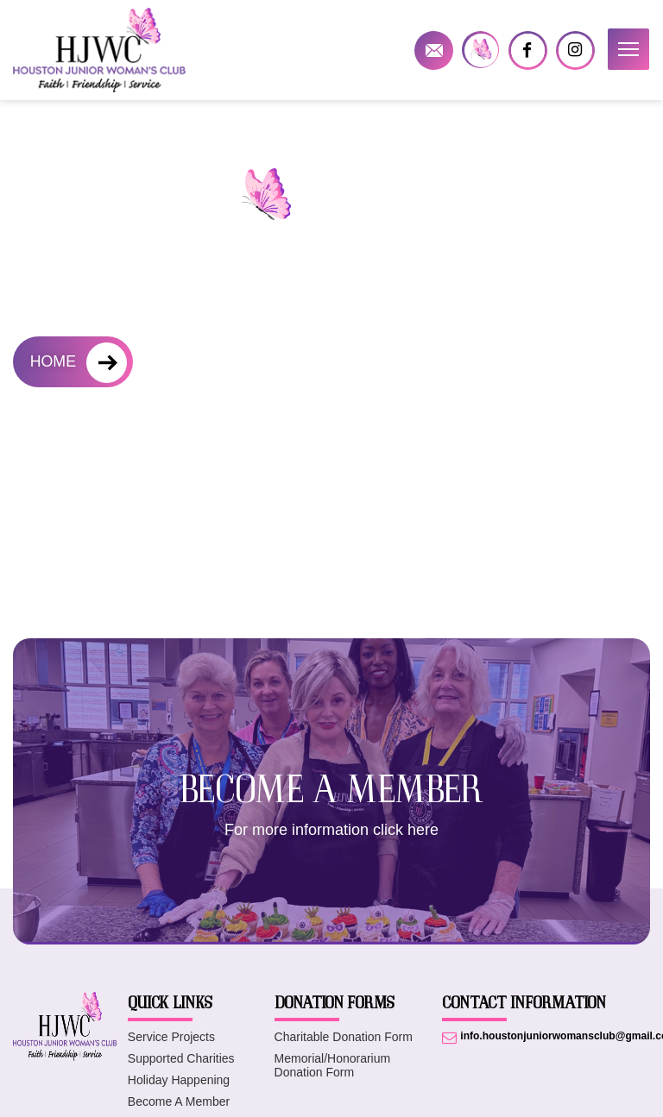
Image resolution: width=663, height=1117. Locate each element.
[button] (628, 49)
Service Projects (171, 1037)
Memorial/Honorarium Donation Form (333, 1065)
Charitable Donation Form (344, 1037)
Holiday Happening (179, 1080)
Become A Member (179, 1101)
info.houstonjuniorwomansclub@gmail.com (433, 50)
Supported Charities (181, 1058)
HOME (53, 362)
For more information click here (331, 829)
